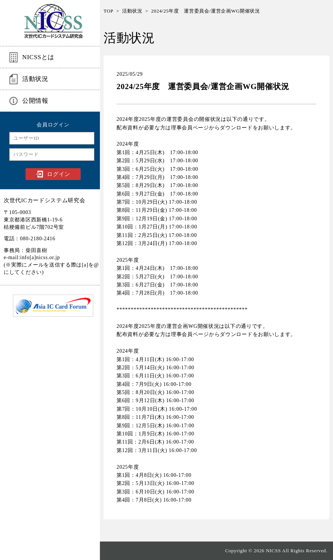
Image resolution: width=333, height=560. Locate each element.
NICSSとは (38, 57)
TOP (108, 11)
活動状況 (35, 78)
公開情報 (35, 100)
